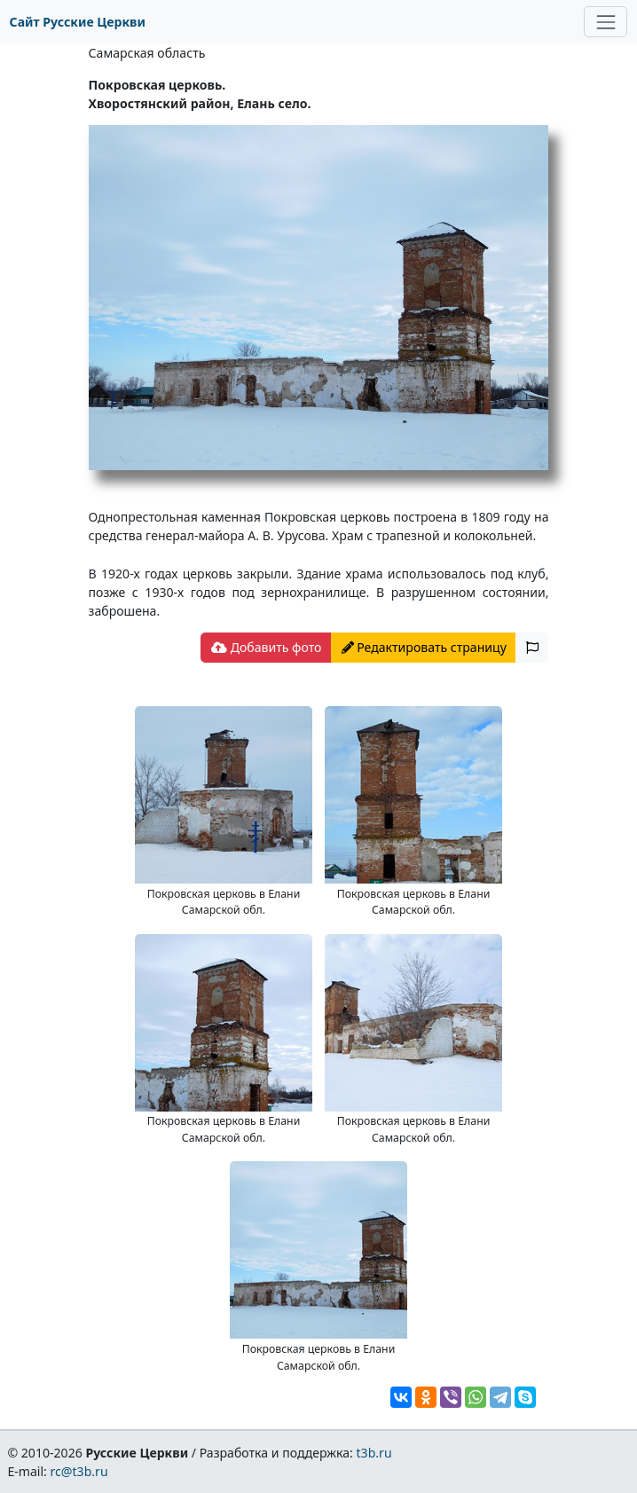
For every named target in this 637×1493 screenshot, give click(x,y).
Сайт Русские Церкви (77, 21)
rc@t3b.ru (79, 1471)
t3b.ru (374, 1452)
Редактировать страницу (424, 647)
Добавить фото (266, 647)
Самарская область (147, 52)
